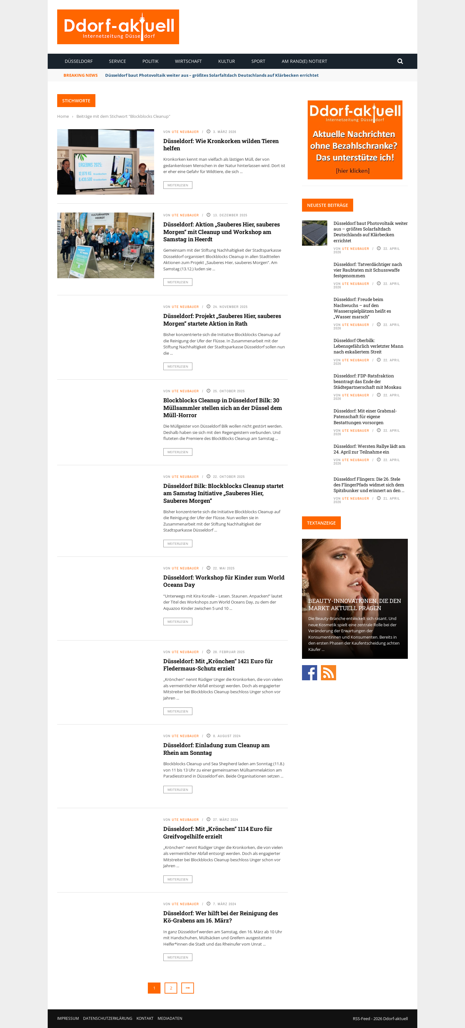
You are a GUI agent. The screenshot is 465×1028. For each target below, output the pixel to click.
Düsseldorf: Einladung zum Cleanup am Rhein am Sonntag (216, 748)
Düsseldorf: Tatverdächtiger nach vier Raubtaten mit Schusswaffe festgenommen (368, 270)
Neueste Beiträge (327, 205)
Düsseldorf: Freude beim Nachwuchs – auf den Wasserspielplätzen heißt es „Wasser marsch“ (362, 308)
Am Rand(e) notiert (304, 61)
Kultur (226, 61)
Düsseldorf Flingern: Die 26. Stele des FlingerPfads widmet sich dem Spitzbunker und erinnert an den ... (369, 484)
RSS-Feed (361, 1018)
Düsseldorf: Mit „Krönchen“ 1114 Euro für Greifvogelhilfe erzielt (217, 832)
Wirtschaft (188, 61)
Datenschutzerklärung (107, 1018)
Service (117, 61)
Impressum (68, 1018)
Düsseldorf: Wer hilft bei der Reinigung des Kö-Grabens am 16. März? (220, 916)
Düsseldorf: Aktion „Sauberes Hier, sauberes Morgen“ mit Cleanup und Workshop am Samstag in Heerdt (221, 231)
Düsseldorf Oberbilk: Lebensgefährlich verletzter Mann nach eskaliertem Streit (368, 346)
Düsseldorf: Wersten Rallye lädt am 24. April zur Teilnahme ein (370, 449)
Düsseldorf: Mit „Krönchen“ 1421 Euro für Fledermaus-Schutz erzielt (218, 664)
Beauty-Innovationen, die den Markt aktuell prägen (354, 604)
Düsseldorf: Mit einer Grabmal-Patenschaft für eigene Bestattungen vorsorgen (365, 416)
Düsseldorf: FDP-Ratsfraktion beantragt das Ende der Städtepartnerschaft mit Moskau (368, 381)
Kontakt (145, 1018)
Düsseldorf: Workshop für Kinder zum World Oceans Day (224, 581)
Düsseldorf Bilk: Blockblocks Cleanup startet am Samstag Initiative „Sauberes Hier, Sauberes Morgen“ (223, 493)
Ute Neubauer (185, 131)
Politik (150, 61)
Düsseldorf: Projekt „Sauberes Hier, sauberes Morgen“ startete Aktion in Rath (222, 319)
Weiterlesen (177, 185)
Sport (258, 61)
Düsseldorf (79, 61)
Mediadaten (170, 1018)
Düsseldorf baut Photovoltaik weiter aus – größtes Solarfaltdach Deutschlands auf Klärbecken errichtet (212, 75)
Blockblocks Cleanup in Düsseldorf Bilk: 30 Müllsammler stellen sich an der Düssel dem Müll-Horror (222, 407)
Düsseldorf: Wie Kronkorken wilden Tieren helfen (221, 144)
